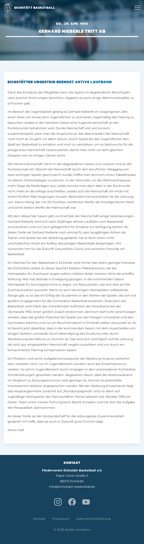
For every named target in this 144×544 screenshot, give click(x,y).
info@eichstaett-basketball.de (72, 486)
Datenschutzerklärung (93, 519)
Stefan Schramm (77, 529)
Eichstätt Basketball (29, 7)
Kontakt (39, 519)
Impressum (61, 519)
